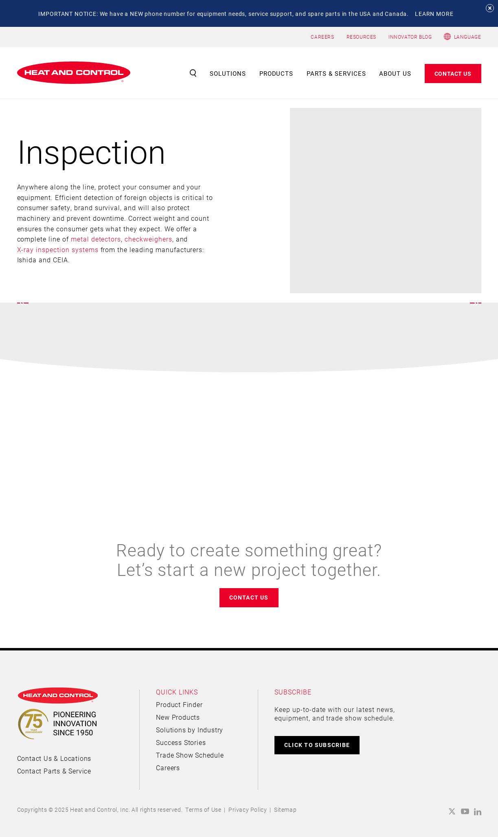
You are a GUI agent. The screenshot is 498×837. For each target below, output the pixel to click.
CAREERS (322, 36)
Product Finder (179, 704)
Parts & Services (336, 73)
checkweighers (148, 239)
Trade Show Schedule (190, 755)
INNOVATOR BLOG (410, 36)
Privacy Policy (247, 809)
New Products (178, 717)
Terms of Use (203, 809)
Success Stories (181, 742)
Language (467, 36)
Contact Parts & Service (54, 771)
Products (276, 73)
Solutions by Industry (189, 729)
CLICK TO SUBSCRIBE (317, 745)
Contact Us (453, 73)
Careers (168, 767)
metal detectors (96, 239)
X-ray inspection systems (58, 249)
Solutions (228, 73)
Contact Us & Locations (54, 758)
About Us (395, 73)
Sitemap (285, 809)
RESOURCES (361, 36)
